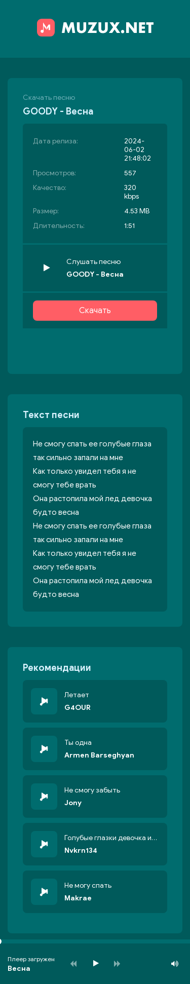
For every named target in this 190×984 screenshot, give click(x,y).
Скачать (95, 311)
